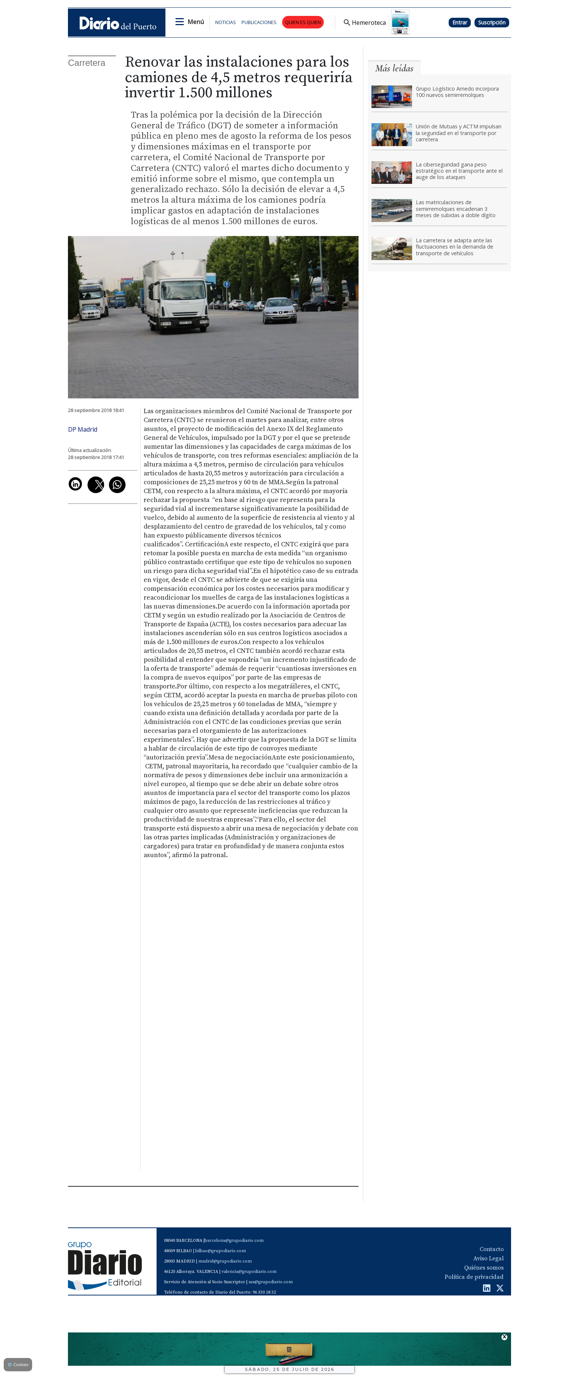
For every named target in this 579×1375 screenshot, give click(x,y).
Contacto (492, 1249)
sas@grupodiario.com (271, 1282)
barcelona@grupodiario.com (234, 1240)
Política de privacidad (474, 1277)
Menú (196, 22)
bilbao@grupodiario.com (220, 1251)
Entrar (459, 22)
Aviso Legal (488, 1258)
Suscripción (492, 22)
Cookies (17, 1364)
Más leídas (394, 68)
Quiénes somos (484, 1267)
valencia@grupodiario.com (249, 1271)
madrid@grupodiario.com (225, 1261)
